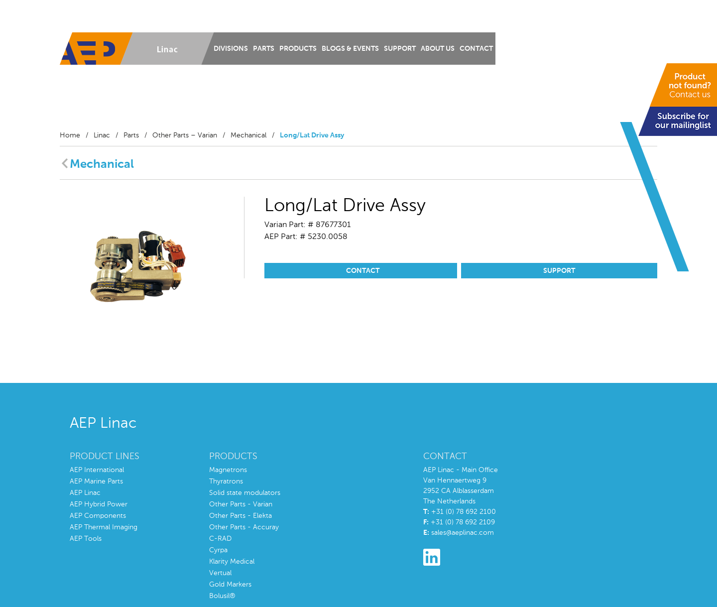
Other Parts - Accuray (244, 527)
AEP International (97, 470)
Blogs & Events (350, 48)
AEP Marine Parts (96, 481)
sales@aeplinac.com (462, 532)
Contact (476, 48)
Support (400, 48)
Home (70, 135)
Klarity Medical (231, 561)
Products (298, 48)
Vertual (220, 573)
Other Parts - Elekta (240, 515)
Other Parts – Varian (184, 135)
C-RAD (220, 538)
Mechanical (248, 135)
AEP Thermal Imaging (103, 527)
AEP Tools (86, 538)
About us (438, 48)
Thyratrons (226, 481)
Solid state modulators (244, 492)
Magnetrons (228, 470)
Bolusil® (222, 596)
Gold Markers (230, 584)
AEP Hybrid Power (98, 504)
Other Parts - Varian (240, 504)
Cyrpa (218, 550)
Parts (263, 48)
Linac (102, 135)
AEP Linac (85, 492)
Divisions (231, 48)
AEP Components (98, 515)
